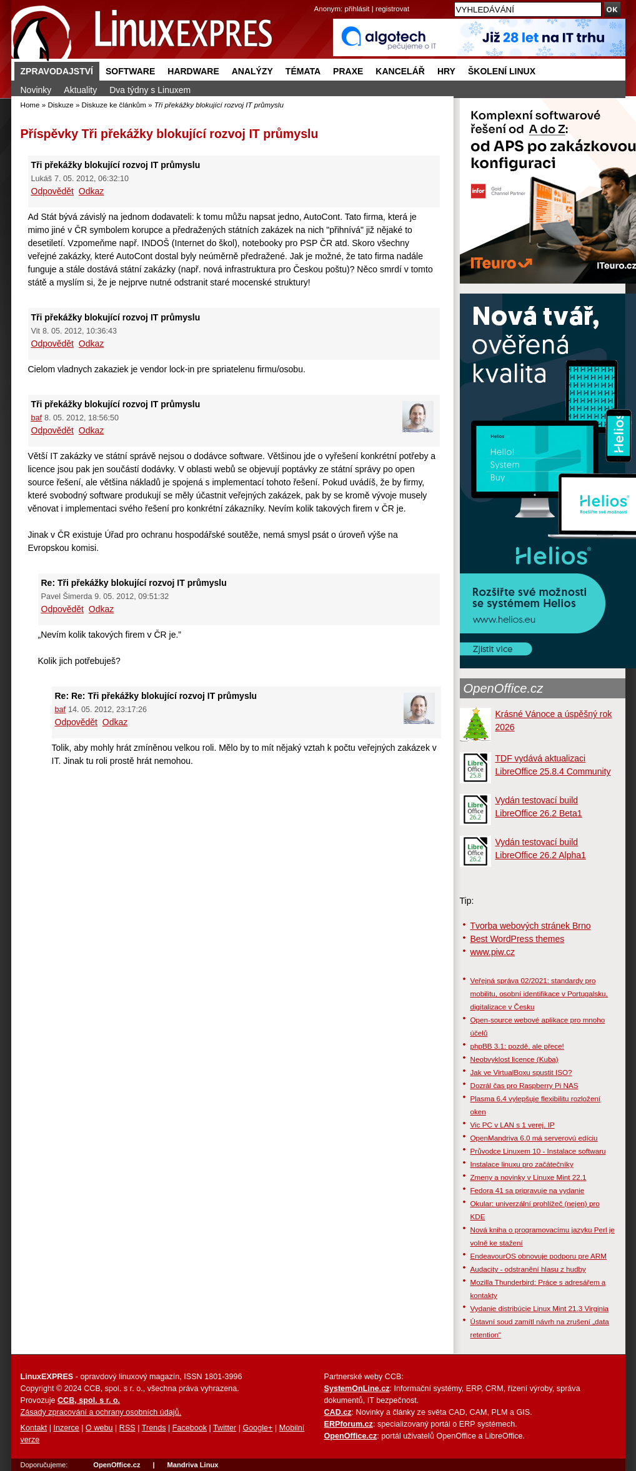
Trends (154, 1428)
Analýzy (252, 71)
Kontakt (34, 1428)
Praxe (348, 71)
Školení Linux (501, 71)
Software (130, 71)
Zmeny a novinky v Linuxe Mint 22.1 (528, 1177)
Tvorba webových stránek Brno (530, 926)
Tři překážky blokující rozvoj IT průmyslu (200, 134)
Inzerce (66, 1428)
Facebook (189, 1428)
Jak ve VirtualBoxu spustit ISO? (521, 1072)
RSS (127, 1428)
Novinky (36, 90)
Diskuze (60, 105)
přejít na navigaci (318, 0)
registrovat (392, 8)
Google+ (257, 1428)
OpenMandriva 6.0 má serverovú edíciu (534, 1138)
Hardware (193, 71)
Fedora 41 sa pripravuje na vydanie (527, 1190)
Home (30, 105)
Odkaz (91, 191)
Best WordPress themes (517, 939)
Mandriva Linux (192, 1465)
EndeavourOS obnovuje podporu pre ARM (538, 1256)
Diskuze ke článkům (114, 105)
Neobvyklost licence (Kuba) (514, 1059)
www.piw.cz (492, 952)
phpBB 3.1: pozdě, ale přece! (517, 1046)
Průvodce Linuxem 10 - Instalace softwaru (538, 1151)
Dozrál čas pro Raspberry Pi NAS (524, 1085)
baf (36, 418)
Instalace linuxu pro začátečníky (522, 1164)
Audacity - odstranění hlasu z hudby (528, 1269)
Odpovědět (52, 191)
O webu (99, 1428)
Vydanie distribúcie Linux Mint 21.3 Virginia (539, 1308)
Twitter (224, 1428)
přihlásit (357, 8)
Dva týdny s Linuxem (150, 90)
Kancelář (400, 71)
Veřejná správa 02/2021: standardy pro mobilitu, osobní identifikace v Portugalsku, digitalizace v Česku (539, 993)
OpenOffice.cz (504, 688)
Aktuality (80, 90)
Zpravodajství (57, 71)
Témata (303, 71)
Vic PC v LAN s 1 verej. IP (512, 1125)
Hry (446, 71)
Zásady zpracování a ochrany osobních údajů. (101, 1412)
